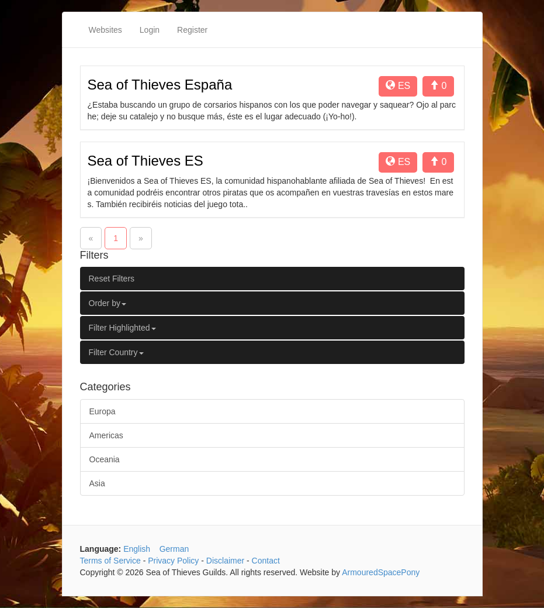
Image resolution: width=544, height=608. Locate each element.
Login (150, 30)
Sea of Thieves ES (145, 161)
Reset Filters (112, 278)
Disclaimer (225, 560)
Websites (105, 30)
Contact (266, 560)
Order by (107, 303)
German (174, 549)
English (136, 549)
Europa (102, 411)
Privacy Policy (173, 560)
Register (192, 30)
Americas (106, 435)
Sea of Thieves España (160, 84)
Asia (97, 483)
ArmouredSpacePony (381, 572)
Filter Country (116, 352)
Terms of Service (110, 560)
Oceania (104, 459)
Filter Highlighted (122, 327)
